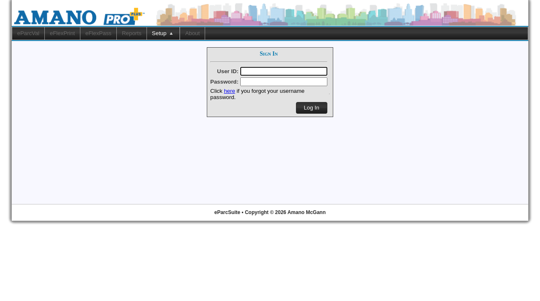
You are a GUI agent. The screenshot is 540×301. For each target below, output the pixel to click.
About (192, 33)
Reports (131, 33)
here (229, 91)
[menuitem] (28, 33)
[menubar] (270, 33)
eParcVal (28, 33)
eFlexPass (98, 33)
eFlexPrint (62, 33)
